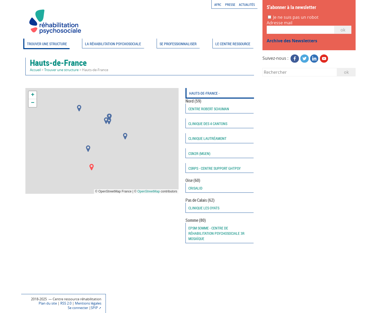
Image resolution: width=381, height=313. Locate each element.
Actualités (247, 5)
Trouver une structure (47, 43)
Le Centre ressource (232, 43)
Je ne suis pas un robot (293, 17)
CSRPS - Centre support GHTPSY (214, 168)
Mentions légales (88, 303)
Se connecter (78, 308)
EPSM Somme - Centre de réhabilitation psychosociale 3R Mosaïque (216, 233)
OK (343, 30)
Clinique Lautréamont (207, 138)
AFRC (217, 5)
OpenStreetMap (148, 191)
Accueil (35, 70)
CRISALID (195, 188)
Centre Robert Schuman (208, 108)
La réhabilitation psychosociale (113, 43)
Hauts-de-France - (204, 93)
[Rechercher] (299, 72)
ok (346, 72)
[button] (106, 120)
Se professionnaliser (178, 43)
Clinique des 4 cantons (207, 123)
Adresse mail (279, 23)
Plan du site (48, 303)
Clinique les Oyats (203, 207)
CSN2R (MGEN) (199, 153)
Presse (230, 5)
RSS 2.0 (65, 303)
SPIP (94, 308)
